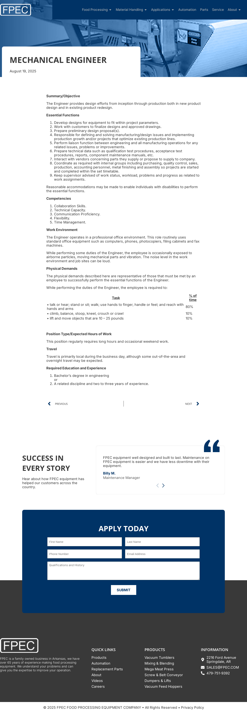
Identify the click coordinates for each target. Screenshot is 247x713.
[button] (163, 485)
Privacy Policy (192, 707)
